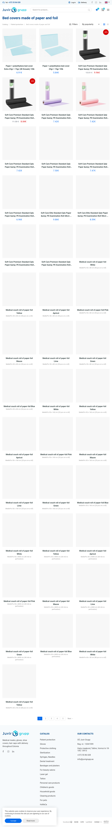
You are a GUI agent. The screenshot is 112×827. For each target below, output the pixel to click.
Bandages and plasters (50, 765)
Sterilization (45, 753)
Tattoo (43, 778)
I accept (13, 821)
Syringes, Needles (47, 757)
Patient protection (47, 740)
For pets (43, 800)
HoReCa (43, 804)
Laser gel (44, 774)
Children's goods (47, 787)
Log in (72, 2)
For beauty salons (47, 770)
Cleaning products (48, 796)
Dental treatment (47, 761)
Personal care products (50, 783)
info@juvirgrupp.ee (85, 759)
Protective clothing (48, 748)
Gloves (43, 744)
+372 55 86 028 (14, 2)
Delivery (82, 2)
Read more (31, 821)
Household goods (47, 791)
